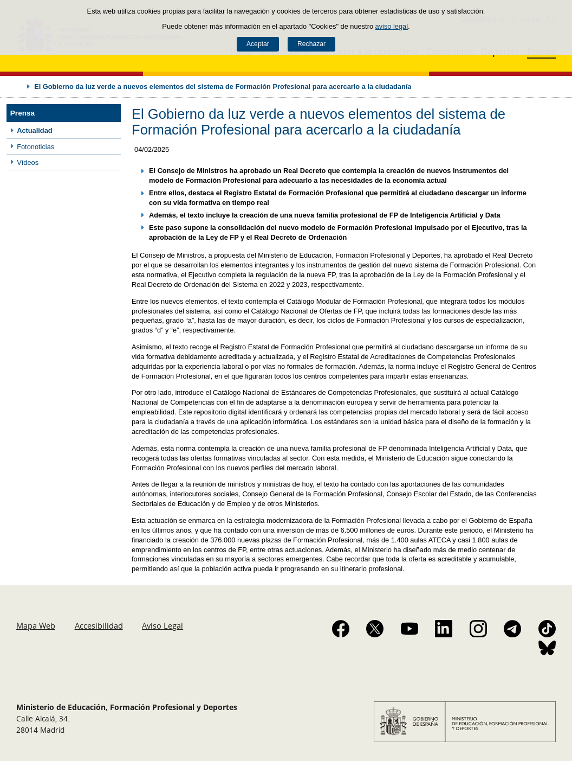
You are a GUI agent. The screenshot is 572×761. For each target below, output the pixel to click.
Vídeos (27, 162)
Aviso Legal (162, 625)
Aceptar (257, 44)
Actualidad (34, 130)
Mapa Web (35, 625)
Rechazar (311, 44)
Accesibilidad (99, 625)
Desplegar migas (17, 86)
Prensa (22, 113)
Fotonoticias (35, 147)
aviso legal (391, 26)
